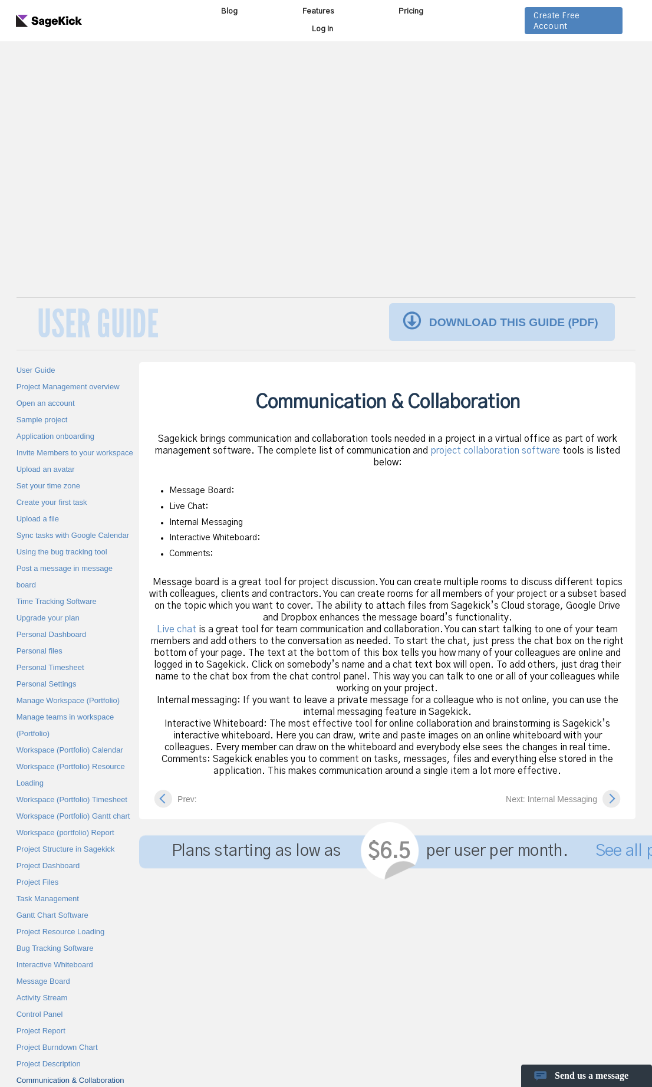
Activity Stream (42, 997)
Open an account (46, 403)
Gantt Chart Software (52, 915)
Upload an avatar (46, 469)
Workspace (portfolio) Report (65, 832)
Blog (229, 11)
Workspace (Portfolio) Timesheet (72, 799)
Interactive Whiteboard (55, 964)
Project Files (38, 882)
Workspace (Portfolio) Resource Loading (71, 774)
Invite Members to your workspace (75, 452)
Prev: (187, 799)
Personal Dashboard (52, 634)
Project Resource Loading (61, 931)
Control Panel (40, 1014)
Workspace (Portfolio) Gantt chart (73, 816)
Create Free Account (556, 20)
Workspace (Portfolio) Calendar (70, 750)
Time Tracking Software (57, 601)
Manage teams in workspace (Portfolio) (65, 725)
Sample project (42, 419)
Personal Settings (47, 683)
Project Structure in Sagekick (66, 849)
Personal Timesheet (50, 667)
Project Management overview (68, 386)
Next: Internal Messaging (551, 799)
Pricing (411, 11)
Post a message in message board (65, 576)
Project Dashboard (48, 865)
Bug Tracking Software (55, 948)
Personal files (39, 650)
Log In (322, 29)
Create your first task (52, 502)
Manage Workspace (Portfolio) (68, 700)
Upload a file (38, 518)
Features (318, 11)
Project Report (41, 1030)
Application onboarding (55, 436)
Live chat (176, 629)
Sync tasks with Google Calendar (73, 535)
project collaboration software (495, 450)
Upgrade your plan (48, 617)
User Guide (36, 370)
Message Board (43, 981)
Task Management (48, 898)
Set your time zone (48, 485)
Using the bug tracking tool (62, 551)
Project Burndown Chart (57, 1047)
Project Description (49, 1063)
